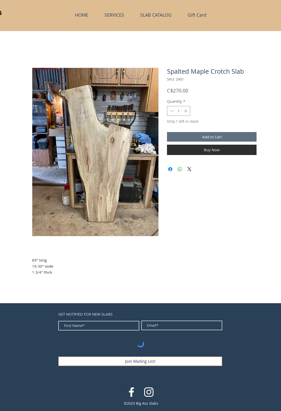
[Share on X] (189, 169)
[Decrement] (171, 111)
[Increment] (186, 111)
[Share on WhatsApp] (180, 169)
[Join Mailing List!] (140, 361)
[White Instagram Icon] (149, 392)
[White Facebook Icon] (131, 392)
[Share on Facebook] (170, 169)
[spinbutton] (179, 111)
